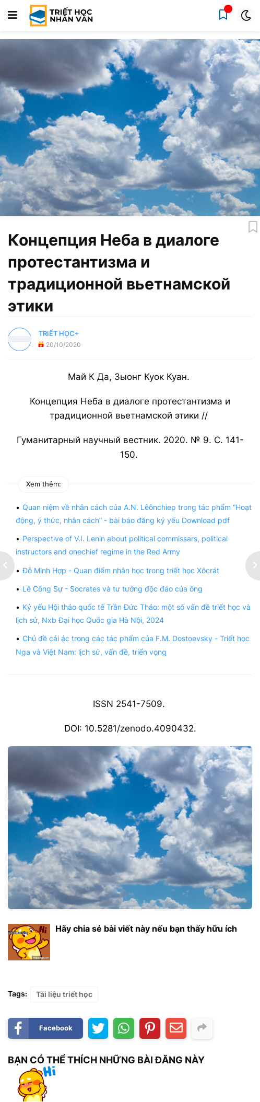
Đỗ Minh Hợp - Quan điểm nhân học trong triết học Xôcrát (120, 570)
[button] (12, 16)
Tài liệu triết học (64, 994)
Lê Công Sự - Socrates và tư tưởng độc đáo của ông (112, 588)
